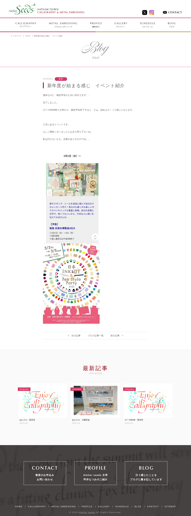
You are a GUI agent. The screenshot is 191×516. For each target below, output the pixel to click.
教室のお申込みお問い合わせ (44, 477)
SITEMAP (170, 506)
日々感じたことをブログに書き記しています (146, 477)
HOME (19, 506)
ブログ (27, 36)
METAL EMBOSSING (64, 506)
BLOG (138, 506)
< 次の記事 (74, 335)
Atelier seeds (87, 512)
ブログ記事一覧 (96, 335)
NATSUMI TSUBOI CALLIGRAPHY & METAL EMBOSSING (47, 9)
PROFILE (87, 506)
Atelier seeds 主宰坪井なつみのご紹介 (95, 477)
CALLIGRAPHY (37, 506)
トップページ (16, 36)
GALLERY (104, 506)
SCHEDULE (122, 506)
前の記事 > (116, 335)
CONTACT (153, 506)
